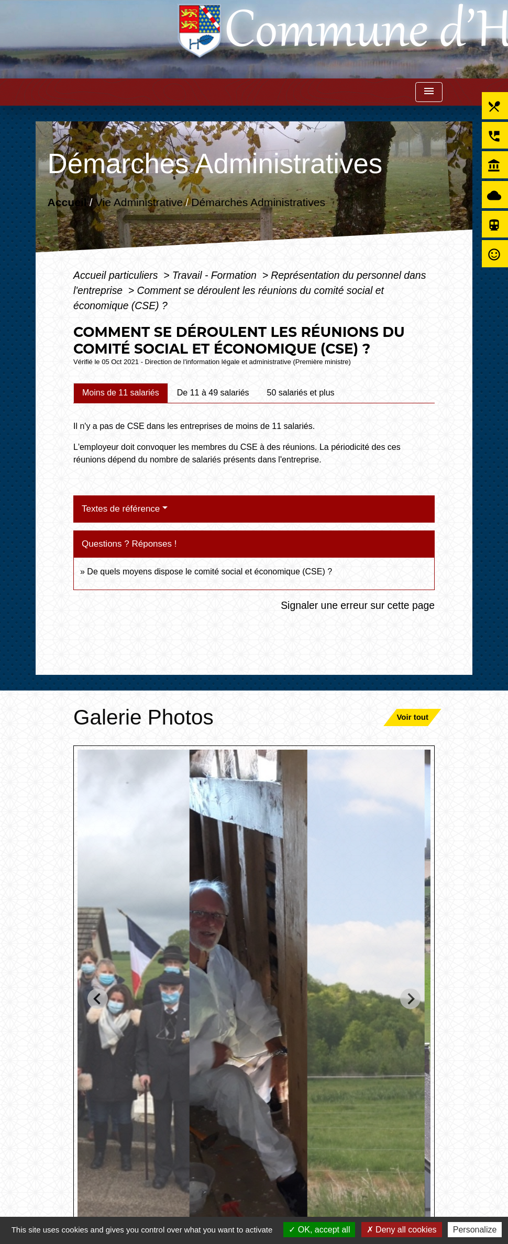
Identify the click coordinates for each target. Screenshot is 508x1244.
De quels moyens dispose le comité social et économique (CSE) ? (209, 571)
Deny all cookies (402, 1229)
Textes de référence (121, 509)
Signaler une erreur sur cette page (358, 605)
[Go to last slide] (97, 999)
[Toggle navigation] (429, 92)
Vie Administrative (139, 202)
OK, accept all (319, 1229)
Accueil (66, 202)
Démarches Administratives (258, 202)
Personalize (475, 1229)
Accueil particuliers (117, 275)
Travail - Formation (215, 275)
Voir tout (412, 717)
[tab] (120, 393)
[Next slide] (410, 999)
